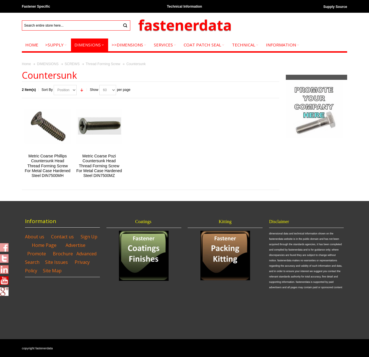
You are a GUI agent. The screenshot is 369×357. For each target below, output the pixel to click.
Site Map (52, 271)
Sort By (47, 90)
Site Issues (56, 262)
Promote (36, 254)
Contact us (62, 237)
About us (34, 237)
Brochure (63, 254)
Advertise (75, 245)
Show (94, 90)
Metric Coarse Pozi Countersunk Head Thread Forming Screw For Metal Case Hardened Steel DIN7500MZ (99, 166)
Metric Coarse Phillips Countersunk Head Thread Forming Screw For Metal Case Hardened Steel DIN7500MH (47, 166)
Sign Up (89, 237)
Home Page (44, 245)
